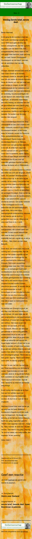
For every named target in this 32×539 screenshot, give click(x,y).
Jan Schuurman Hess (11, 460)
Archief (16, 463)
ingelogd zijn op (14, 480)
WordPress (24, 531)
